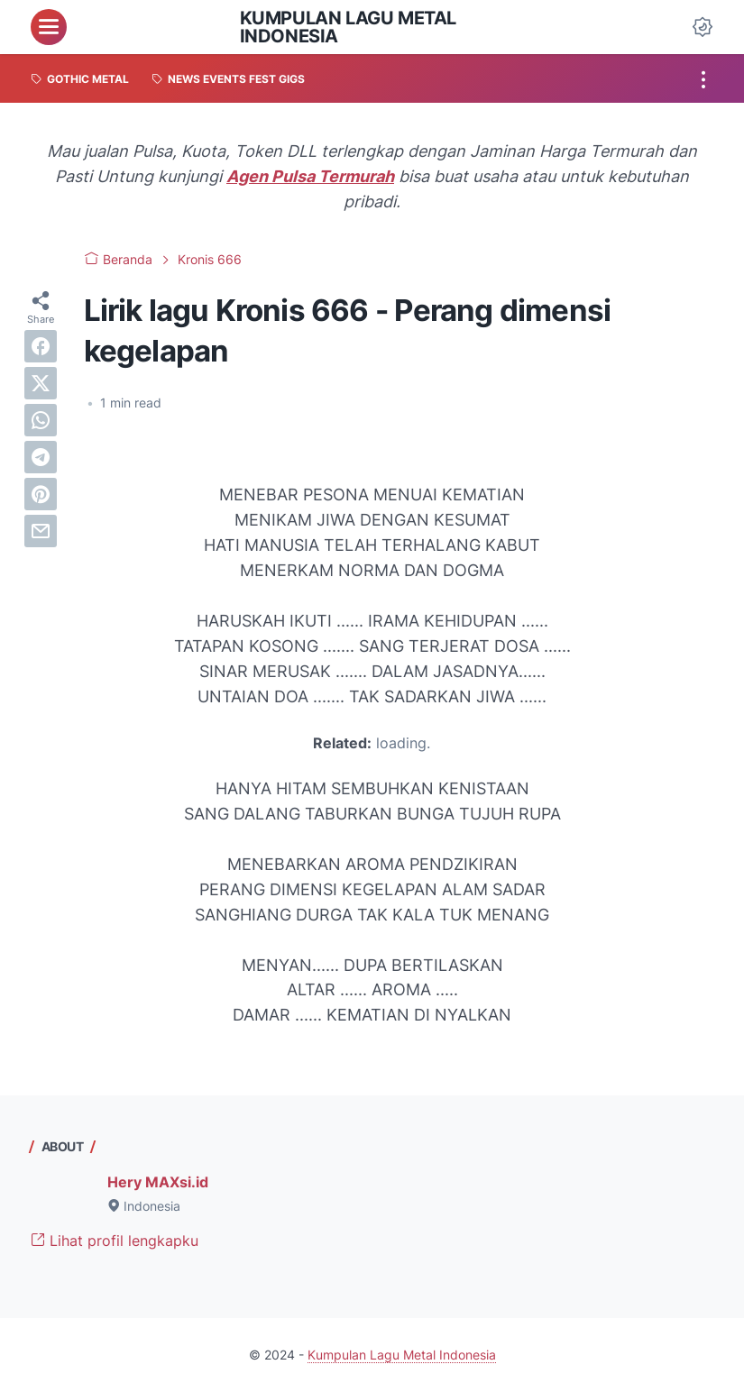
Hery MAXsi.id (157, 1182)
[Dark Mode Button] (702, 27)
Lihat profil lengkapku (114, 1241)
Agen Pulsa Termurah (310, 176)
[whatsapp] (40, 420)
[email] (40, 531)
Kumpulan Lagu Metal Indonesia (348, 27)
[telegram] (40, 457)
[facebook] (40, 346)
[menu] (49, 27)
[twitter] (40, 383)
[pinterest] (40, 494)
